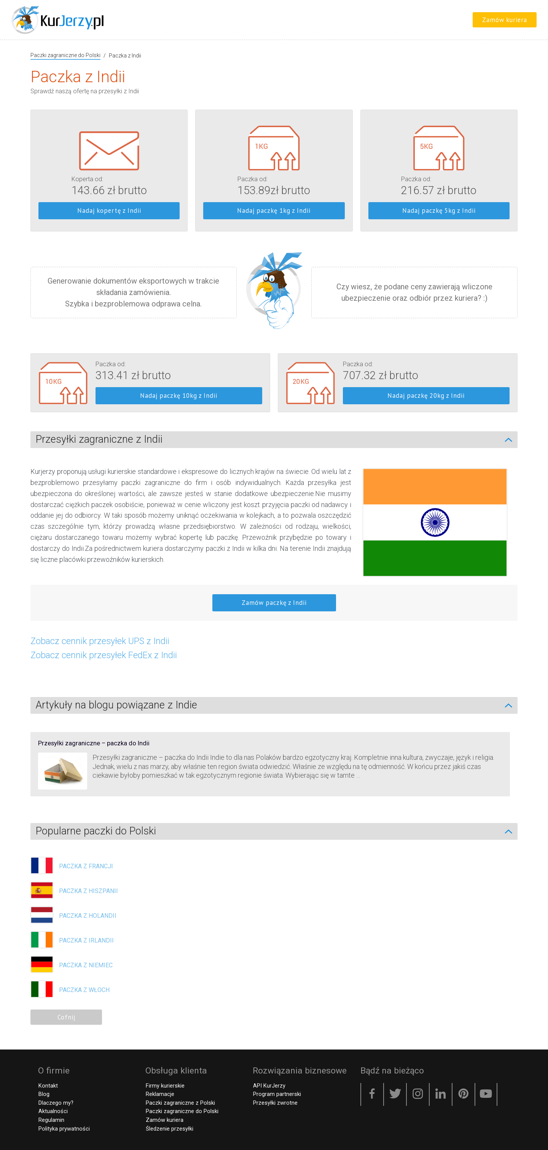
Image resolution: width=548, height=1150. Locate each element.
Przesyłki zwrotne (275, 1102)
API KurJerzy (269, 1085)
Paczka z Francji (86, 866)
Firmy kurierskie (164, 1085)
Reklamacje (159, 1094)
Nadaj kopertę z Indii (109, 210)
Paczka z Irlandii (86, 940)
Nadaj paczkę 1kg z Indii (274, 210)
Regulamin (51, 1120)
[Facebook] (372, 1094)
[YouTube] (486, 1094)
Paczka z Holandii (87, 915)
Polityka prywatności (63, 1128)
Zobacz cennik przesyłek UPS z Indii (99, 641)
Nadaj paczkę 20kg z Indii (426, 395)
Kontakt (47, 1085)
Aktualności (52, 1111)
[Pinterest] (463, 1094)
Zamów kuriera (504, 20)
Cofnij (66, 1017)
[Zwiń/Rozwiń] (512, 440)
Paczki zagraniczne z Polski (180, 1102)
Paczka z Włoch (84, 990)
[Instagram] (418, 1094)
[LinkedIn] (441, 1094)
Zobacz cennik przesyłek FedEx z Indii (103, 655)
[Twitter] (395, 1094)
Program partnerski (277, 1094)
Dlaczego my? (55, 1102)
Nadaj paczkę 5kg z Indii (439, 210)
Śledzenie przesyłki (169, 1128)
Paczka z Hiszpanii (88, 891)
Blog (43, 1094)
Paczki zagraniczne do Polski (65, 55)
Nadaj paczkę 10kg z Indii (178, 395)
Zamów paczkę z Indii (274, 602)
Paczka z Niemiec (86, 965)
